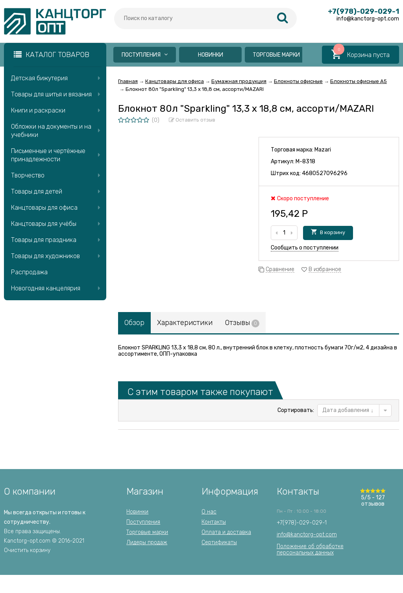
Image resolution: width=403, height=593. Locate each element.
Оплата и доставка (226, 532)
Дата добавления (347, 410)
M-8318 (305, 161)
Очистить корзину (27, 550)
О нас (209, 511)
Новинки (210, 55)
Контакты (214, 522)
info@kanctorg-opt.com (307, 534)
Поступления (145, 55)
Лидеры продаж (146, 542)
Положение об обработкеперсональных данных (310, 549)
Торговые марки (276, 55)
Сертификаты (219, 542)
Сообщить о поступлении (304, 247)
